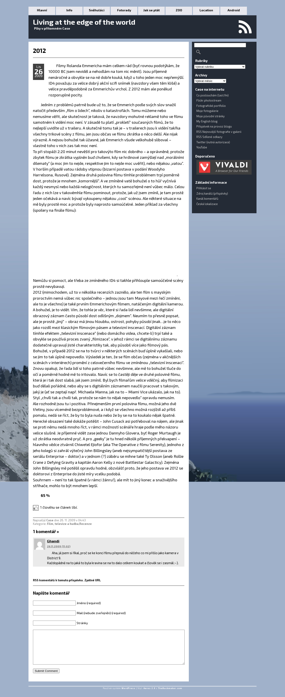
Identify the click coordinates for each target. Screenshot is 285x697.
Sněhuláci (96, 10)
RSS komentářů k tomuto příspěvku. (58, 580)
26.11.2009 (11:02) (58, 546)
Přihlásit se (203, 188)
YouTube (201, 147)
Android (234, 10)
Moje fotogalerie (207, 111)
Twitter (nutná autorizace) (213, 142)
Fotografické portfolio (211, 106)
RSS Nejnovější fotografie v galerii (218, 131)
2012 (39, 50)
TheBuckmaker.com (170, 695)
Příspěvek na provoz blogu (214, 126)
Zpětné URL (92, 580)
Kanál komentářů (207, 198)
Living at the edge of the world (84, 22)
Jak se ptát (151, 10)
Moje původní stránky (210, 116)
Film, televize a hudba (63, 524)
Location (206, 10)
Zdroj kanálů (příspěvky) (212, 193)
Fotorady (124, 10)
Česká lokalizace (207, 204)
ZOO (179, 10)
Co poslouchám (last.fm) (212, 95)
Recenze (85, 524)
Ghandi (53, 541)
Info (69, 10)
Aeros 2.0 (149, 695)
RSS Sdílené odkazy (209, 137)
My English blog (207, 121)
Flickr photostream (208, 100)
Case (49, 520)
